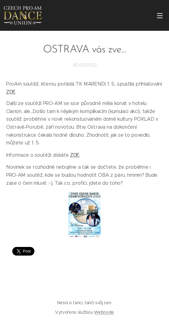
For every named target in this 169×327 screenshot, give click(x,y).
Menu (160, 15)
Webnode (104, 312)
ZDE (11, 92)
